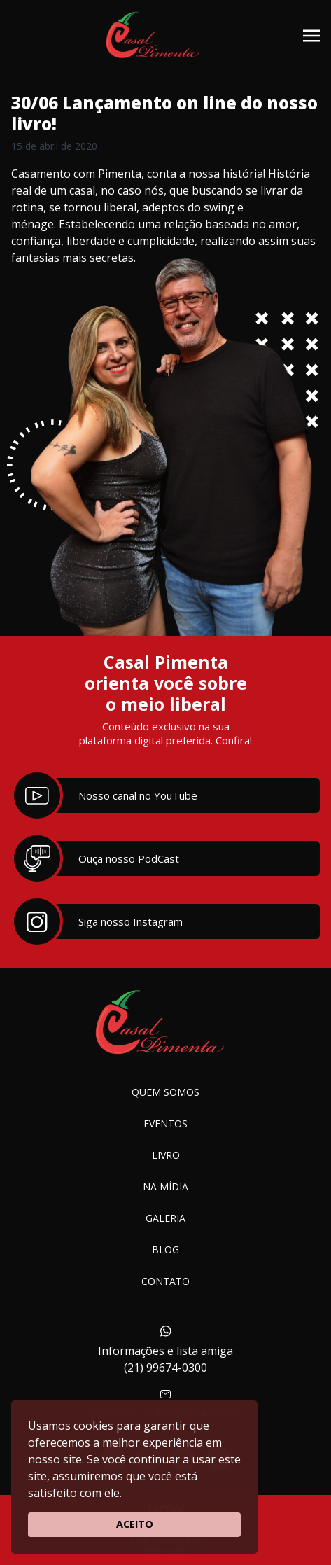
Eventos (165, 1123)
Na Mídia (165, 1186)
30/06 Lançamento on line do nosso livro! (164, 113)
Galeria (165, 1218)
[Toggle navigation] (311, 34)
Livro (166, 1155)
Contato (165, 1281)
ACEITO (134, 1524)
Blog (165, 1249)
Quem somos (165, 1092)
